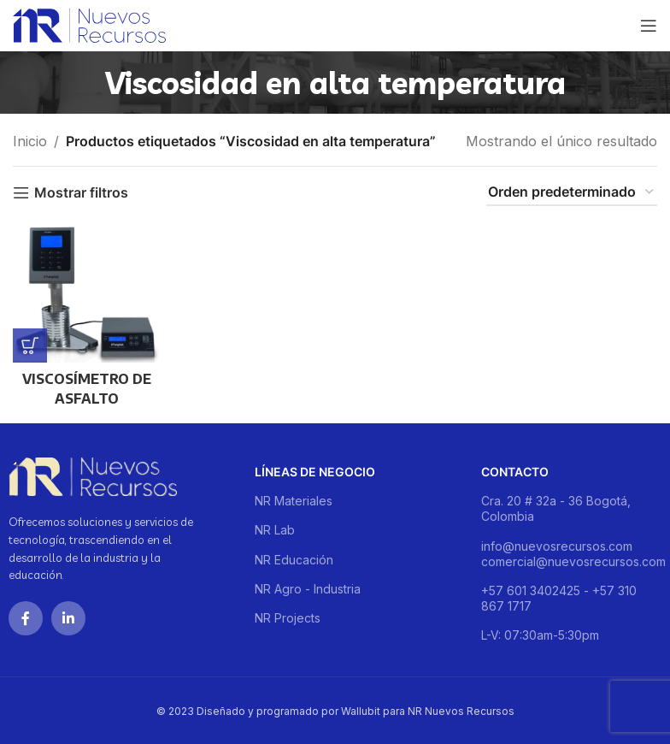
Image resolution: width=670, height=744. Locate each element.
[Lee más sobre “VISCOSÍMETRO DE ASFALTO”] (30, 345)
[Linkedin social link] (68, 618)
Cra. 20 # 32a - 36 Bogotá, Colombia (556, 508)
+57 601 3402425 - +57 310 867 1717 (559, 598)
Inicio (30, 141)
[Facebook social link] (26, 618)
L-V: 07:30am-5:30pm (540, 635)
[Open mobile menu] (649, 26)
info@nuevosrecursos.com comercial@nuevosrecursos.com (571, 554)
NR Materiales (293, 500)
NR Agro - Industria (308, 589)
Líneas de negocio (315, 471)
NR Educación (294, 559)
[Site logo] (89, 23)
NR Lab (275, 530)
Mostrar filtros (81, 193)
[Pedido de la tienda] (571, 193)
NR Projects (287, 618)
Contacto (515, 471)
